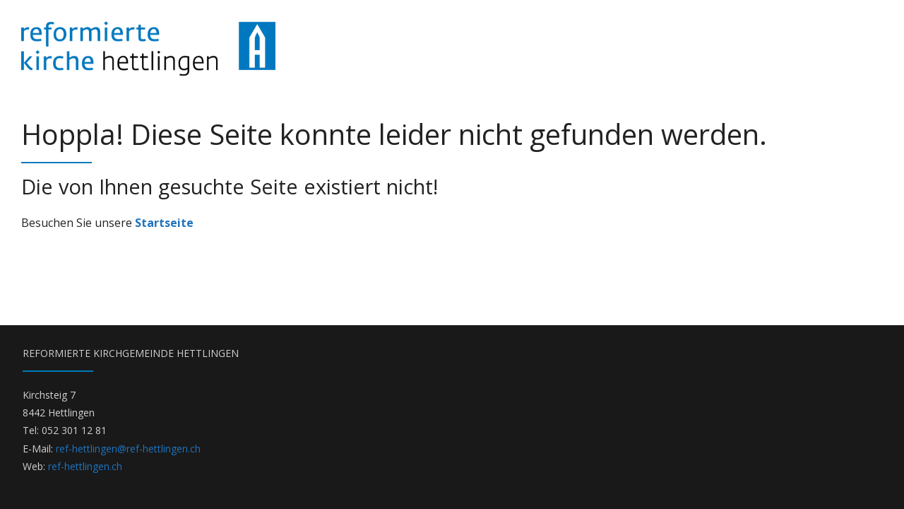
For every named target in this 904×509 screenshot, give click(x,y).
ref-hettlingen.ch (85, 466)
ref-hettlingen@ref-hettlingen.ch (128, 448)
